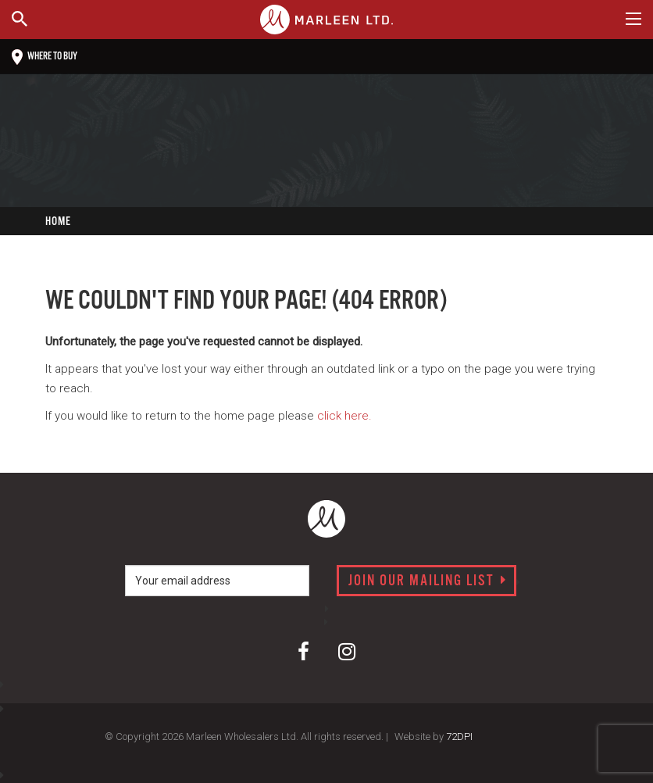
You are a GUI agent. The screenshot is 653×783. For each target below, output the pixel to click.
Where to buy (44, 57)
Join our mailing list (427, 581)
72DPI (459, 736)
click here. (344, 416)
